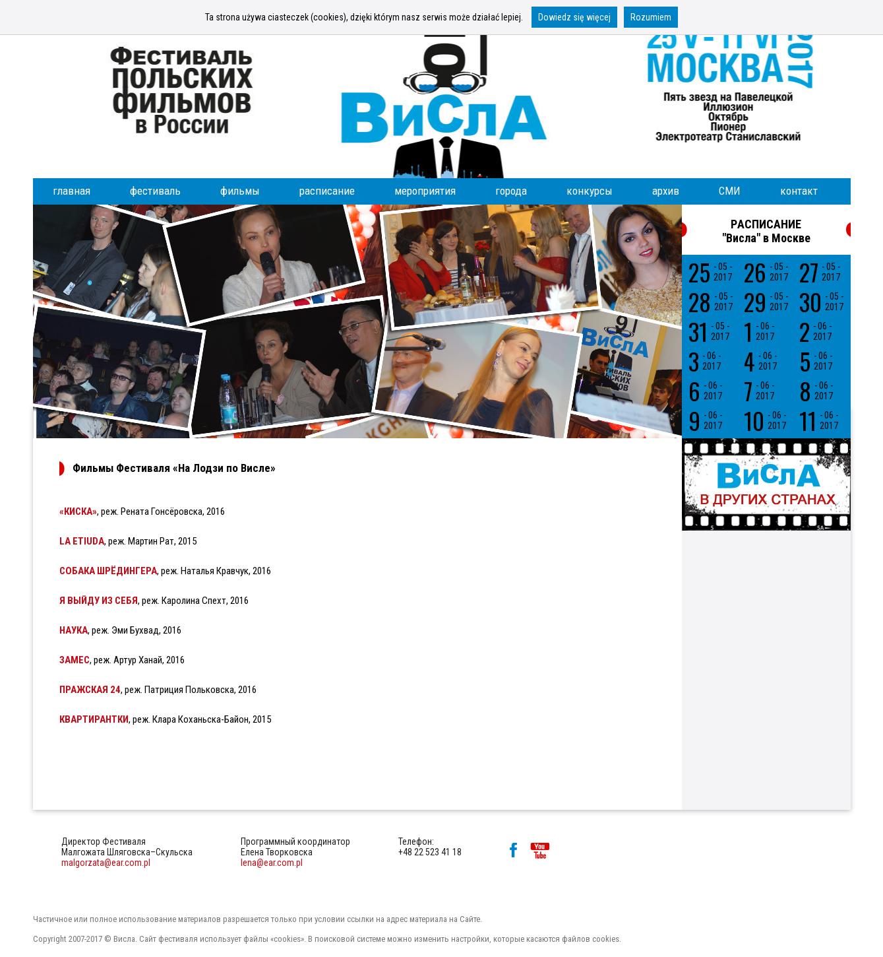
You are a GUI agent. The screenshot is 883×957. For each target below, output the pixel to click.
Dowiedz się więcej (574, 17)
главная (71, 190)
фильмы (240, 190)
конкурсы (589, 190)
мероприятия (425, 190)
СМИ (730, 190)
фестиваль (155, 190)
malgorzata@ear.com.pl (105, 862)
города (511, 190)
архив (665, 190)
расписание (327, 190)
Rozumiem (650, 17)
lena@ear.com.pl (272, 862)
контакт (799, 190)
